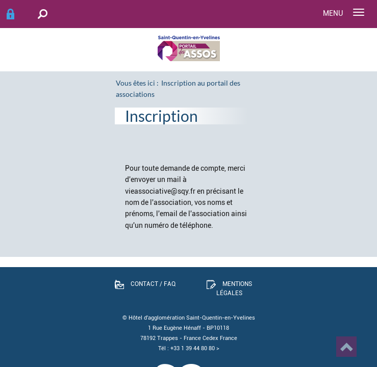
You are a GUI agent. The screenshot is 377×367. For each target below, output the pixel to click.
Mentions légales (229, 288)
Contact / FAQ (145, 284)
